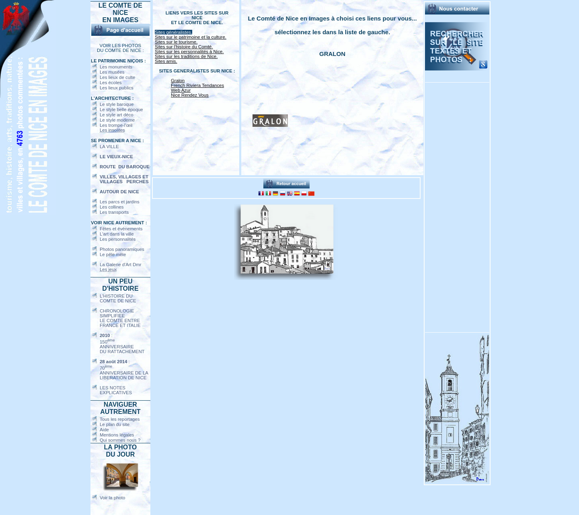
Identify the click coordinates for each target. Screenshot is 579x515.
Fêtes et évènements (121, 228)
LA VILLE (109, 146)
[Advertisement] (193, 242)
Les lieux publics (116, 87)
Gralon (178, 80)
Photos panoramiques (122, 249)
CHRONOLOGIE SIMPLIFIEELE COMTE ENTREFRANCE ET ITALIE (120, 318)
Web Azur (181, 90)
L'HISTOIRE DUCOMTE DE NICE (118, 298)
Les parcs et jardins (120, 201)
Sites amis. (166, 61)
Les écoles (110, 82)
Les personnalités (118, 239)
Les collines (112, 207)
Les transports (114, 212)
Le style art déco (116, 114)
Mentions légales (117, 434)
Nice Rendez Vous (190, 95)
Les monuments (116, 66)
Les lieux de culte (117, 77)
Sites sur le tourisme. (176, 41)
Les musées (112, 72)
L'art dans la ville (116, 234)
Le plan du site (114, 424)
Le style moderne (117, 120)
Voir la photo (112, 497)
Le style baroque (116, 104)
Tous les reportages (120, 419)
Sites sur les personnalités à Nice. (189, 51)
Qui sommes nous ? (120, 440)
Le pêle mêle (113, 254)
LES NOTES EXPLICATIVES (116, 390)
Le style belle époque (121, 109)
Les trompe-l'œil (116, 125)
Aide (104, 429)
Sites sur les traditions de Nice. (186, 56)
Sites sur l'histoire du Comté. (184, 46)
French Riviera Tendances (197, 85)
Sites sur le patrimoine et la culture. (190, 37)
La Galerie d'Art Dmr (120, 264)
